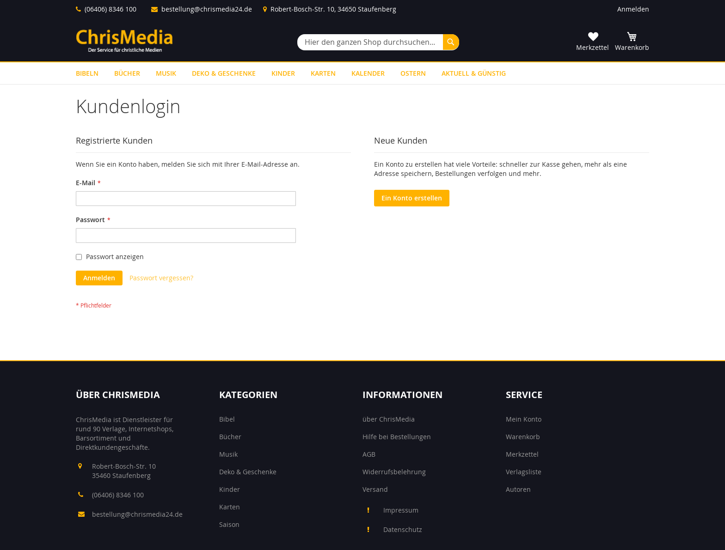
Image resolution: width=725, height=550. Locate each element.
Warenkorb (523, 436)
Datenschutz (402, 529)
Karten (229, 506)
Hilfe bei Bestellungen (396, 436)
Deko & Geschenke (247, 471)
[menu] (362, 73)
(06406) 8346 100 (110, 9)
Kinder (229, 489)
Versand (375, 489)
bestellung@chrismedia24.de (206, 9)
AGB (368, 454)
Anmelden (633, 9)
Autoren (518, 489)
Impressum (400, 510)
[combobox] (378, 42)
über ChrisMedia (388, 419)
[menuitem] (87, 73)
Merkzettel (522, 454)
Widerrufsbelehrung (394, 471)
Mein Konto (523, 419)
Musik (228, 454)
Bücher (230, 436)
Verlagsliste (523, 471)
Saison (229, 524)
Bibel (227, 419)
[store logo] (124, 40)
